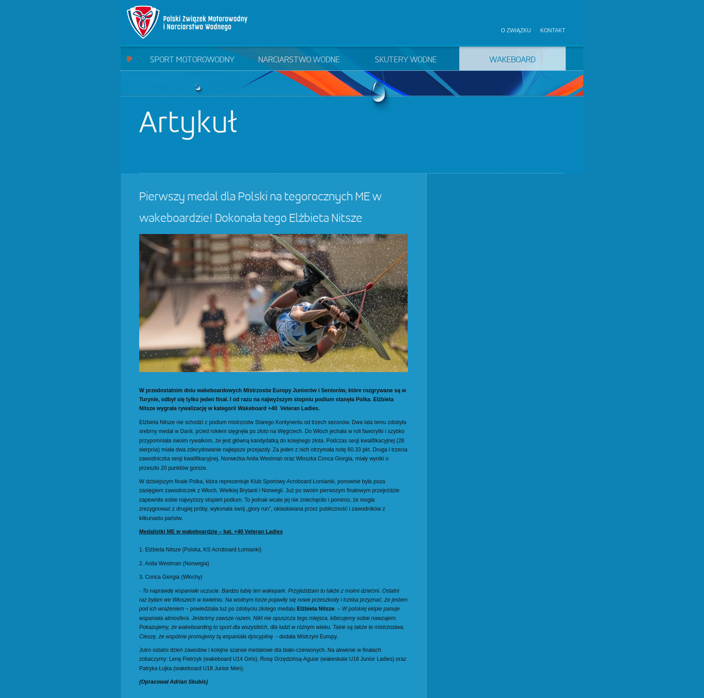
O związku (516, 30)
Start (129, 58)
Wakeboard (512, 60)
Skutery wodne (406, 60)
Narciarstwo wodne (299, 60)
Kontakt (552, 30)
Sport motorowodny (192, 60)
